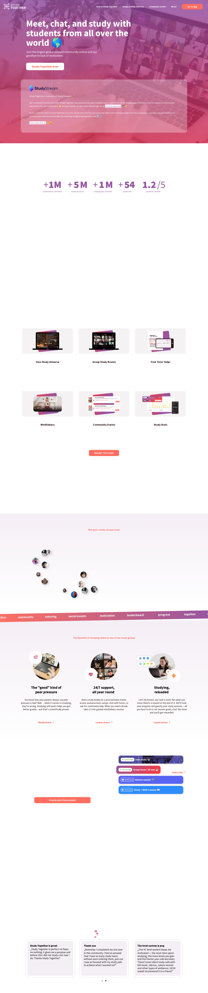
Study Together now (45, 66)
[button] (102, 980)
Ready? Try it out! (104, 452)
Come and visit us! (37, 122)
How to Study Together (106, 6)
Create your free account (62, 800)
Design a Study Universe (133, 6)
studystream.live (113, 106)
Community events (157, 6)
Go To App (192, 6)
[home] (14, 6)
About (174, 6)
